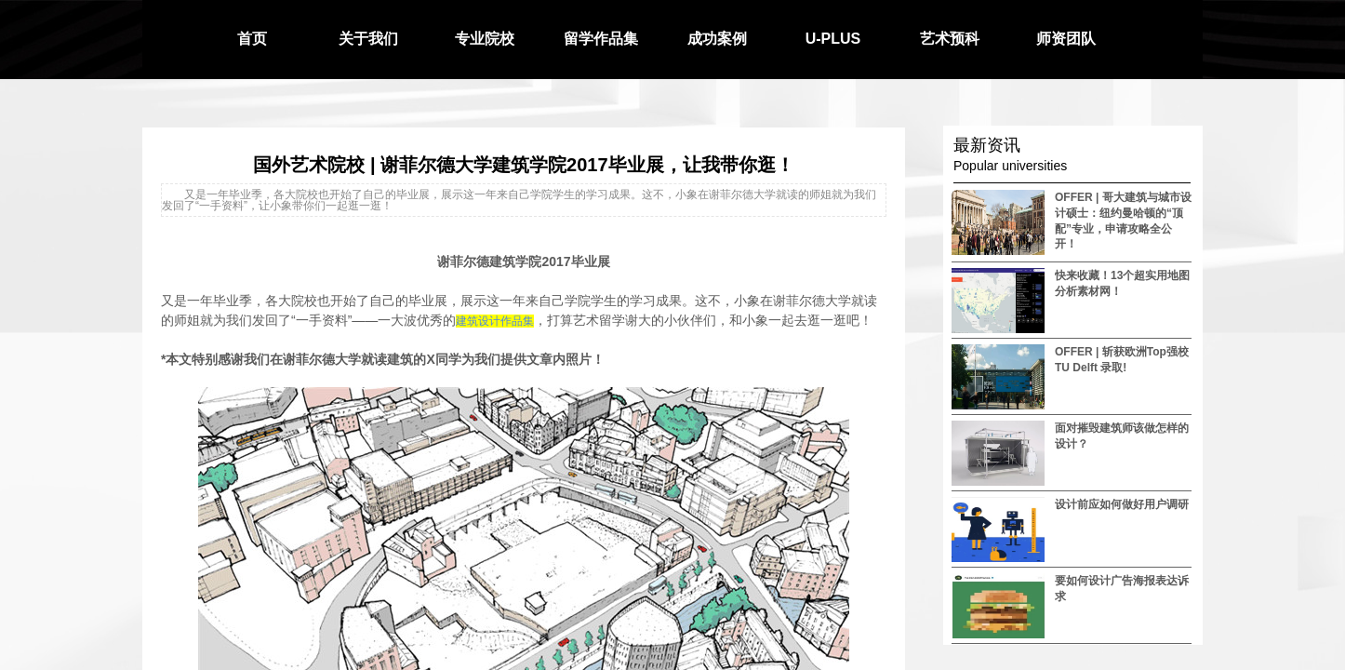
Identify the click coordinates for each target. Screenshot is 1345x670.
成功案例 (717, 39)
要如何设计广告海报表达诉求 (1122, 588)
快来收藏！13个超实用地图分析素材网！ (1122, 283)
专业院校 (484, 39)
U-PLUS (833, 39)
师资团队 (1066, 39)
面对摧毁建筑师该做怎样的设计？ (1122, 436)
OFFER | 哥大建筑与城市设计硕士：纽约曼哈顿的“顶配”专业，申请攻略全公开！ (1123, 220)
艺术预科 (949, 39)
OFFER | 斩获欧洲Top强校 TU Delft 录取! (1122, 359)
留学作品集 (601, 39)
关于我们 (368, 39)
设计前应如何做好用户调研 (1122, 504)
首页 (252, 39)
